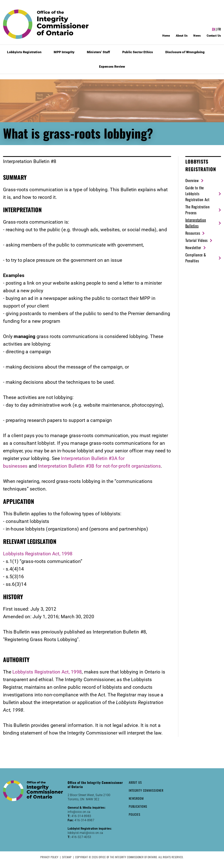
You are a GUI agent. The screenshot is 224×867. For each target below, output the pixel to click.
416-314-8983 (81, 816)
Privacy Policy (49, 857)
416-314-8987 (84, 820)
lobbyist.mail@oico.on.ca (85, 833)
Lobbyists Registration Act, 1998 (37, 553)
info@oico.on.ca (79, 812)
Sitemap (67, 857)
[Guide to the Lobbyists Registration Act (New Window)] (203, 193)
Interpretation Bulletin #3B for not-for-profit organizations (99, 466)
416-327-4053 (81, 837)
